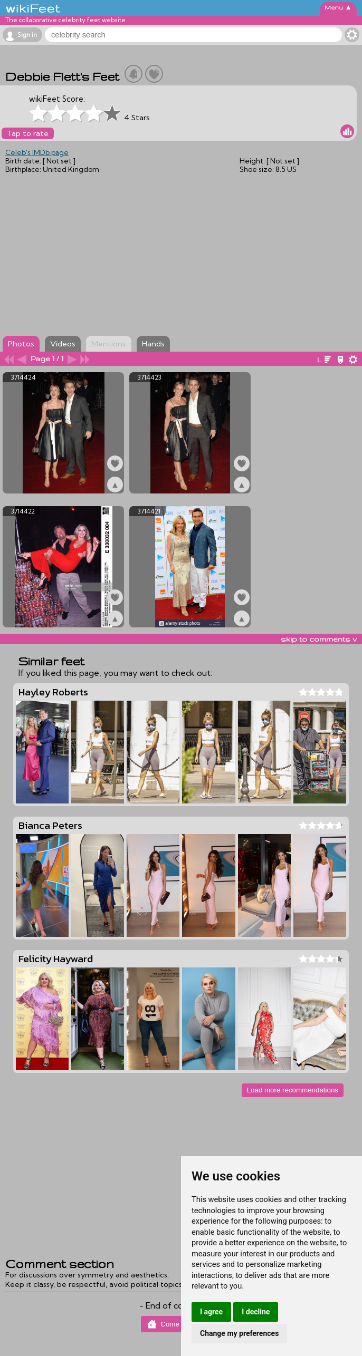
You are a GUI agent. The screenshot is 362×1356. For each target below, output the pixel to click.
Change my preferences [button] (239, 1333)
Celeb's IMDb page (37, 152)
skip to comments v (319, 639)
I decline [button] (256, 1311)
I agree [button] (211, 1311)
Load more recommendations (292, 1090)
